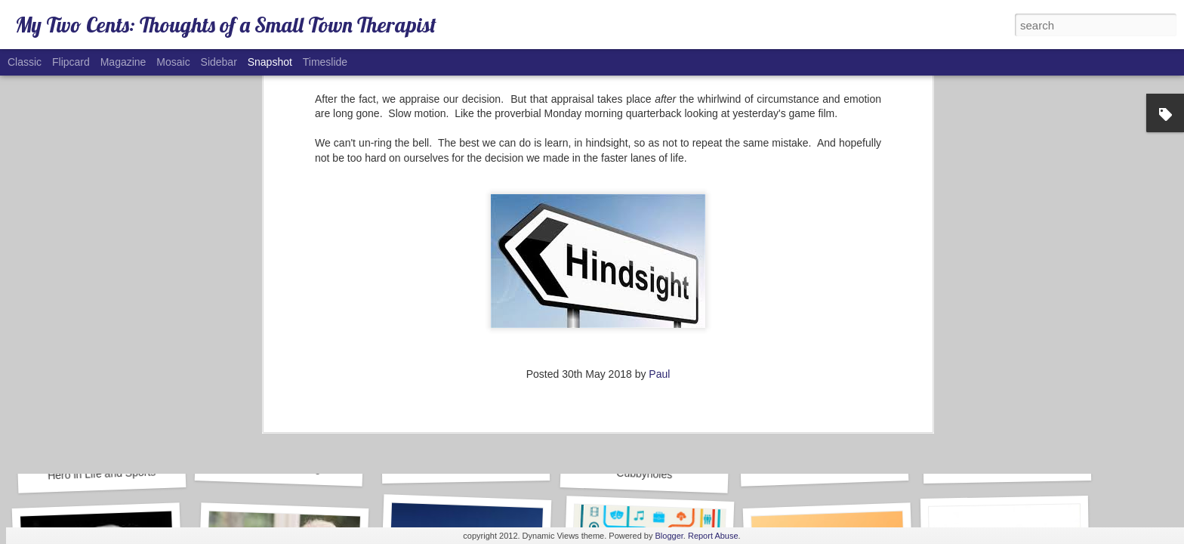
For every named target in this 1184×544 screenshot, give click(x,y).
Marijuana (465, 465)
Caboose (824, 467)
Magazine (123, 62)
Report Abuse (713, 535)
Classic (25, 62)
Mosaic (173, 62)
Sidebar (219, 62)
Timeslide (325, 62)
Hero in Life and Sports (102, 473)
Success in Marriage (279, 466)
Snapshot (270, 62)
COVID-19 (1006, 465)
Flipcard (71, 62)
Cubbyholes (644, 474)
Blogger (669, 535)
